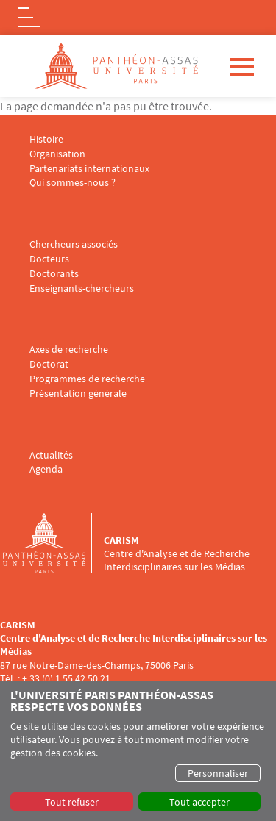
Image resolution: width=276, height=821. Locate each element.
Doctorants (54, 274)
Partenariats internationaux (89, 168)
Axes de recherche (68, 349)
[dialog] (138, 751)
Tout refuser (72, 802)
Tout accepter (199, 802)
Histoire (46, 139)
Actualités (51, 455)
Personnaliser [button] (218, 773)
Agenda (46, 469)
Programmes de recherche (87, 379)
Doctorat (48, 364)
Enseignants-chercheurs (81, 288)
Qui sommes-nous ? (72, 182)
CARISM (121, 540)
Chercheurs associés (73, 244)
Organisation (57, 154)
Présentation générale (78, 393)
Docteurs (49, 259)
